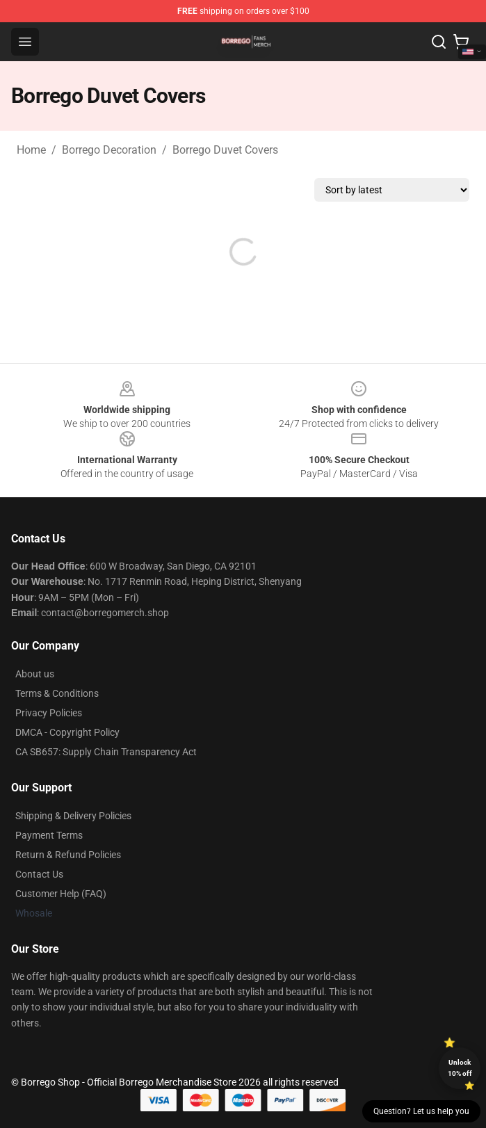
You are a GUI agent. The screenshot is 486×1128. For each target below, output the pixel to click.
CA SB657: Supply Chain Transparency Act (106, 751)
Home (31, 149)
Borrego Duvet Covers (225, 149)
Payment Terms (49, 835)
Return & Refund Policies (68, 854)
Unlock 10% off (460, 1067)
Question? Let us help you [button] (421, 1111)
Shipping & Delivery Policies (73, 815)
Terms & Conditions (57, 693)
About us (34, 673)
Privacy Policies (48, 712)
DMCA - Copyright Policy (67, 732)
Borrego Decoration (109, 149)
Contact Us (39, 874)
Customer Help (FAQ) (60, 893)
